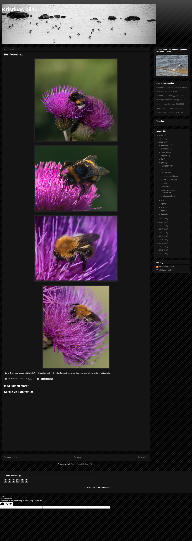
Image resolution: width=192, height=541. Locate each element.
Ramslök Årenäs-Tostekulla (168, 191)
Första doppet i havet (169, 176)
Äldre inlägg (143, 457)
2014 (161, 243)
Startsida (78, 457)
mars (163, 207)
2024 (161, 135)
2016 (161, 236)
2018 (161, 229)
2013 (161, 247)
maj (163, 200)
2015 (161, 240)
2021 (161, 219)
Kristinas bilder (20, 9)
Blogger (108, 487)
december (165, 145)
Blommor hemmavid (169, 180)
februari (164, 211)
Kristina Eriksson (166, 267)
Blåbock (164, 183)
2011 (161, 254)
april (163, 204)
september (165, 152)
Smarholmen (166, 173)
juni (163, 163)
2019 (161, 226)
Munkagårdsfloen (168, 196)
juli (162, 159)
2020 (161, 222)
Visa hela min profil (164, 270)
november (165, 149)
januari (164, 214)
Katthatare (165, 169)
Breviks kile (165, 187)
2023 (161, 139)
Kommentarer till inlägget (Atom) (82, 464)
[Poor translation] (9, 504)
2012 (161, 250)
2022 (161, 142)
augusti (164, 156)
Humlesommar (167, 166)
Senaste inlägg (10, 457)
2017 (161, 233)
